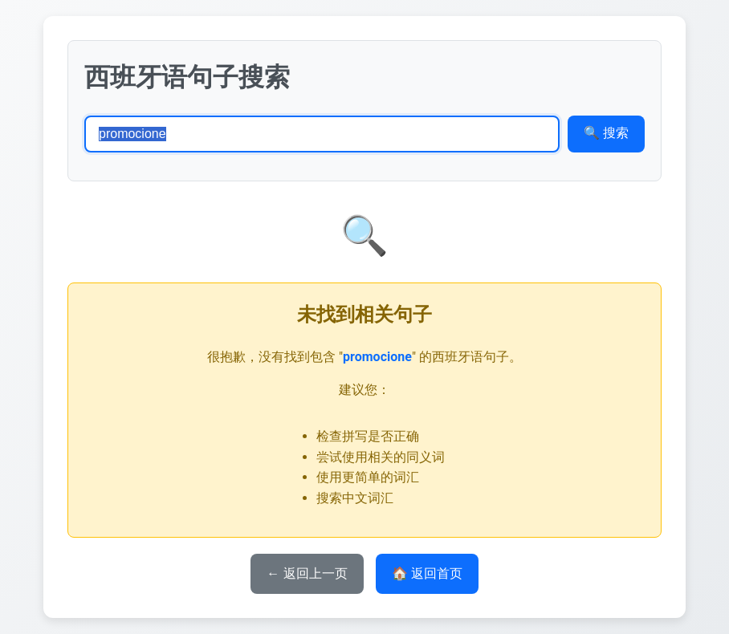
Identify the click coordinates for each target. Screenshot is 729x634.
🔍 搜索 (606, 133)
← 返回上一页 (307, 573)
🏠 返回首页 (427, 573)
